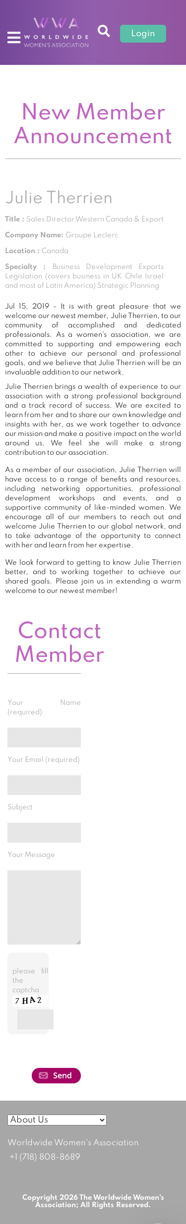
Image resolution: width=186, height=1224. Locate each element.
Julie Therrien (59, 198)
